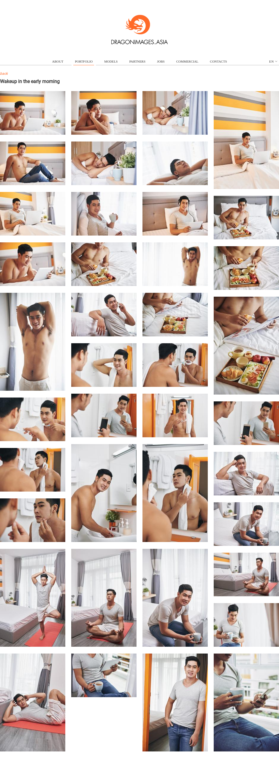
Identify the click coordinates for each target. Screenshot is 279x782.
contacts (218, 61)
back (4, 73)
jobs (161, 61)
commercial (187, 61)
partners (137, 61)
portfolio (84, 61)
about (58, 61)
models (111, 61)
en (273, 61)
